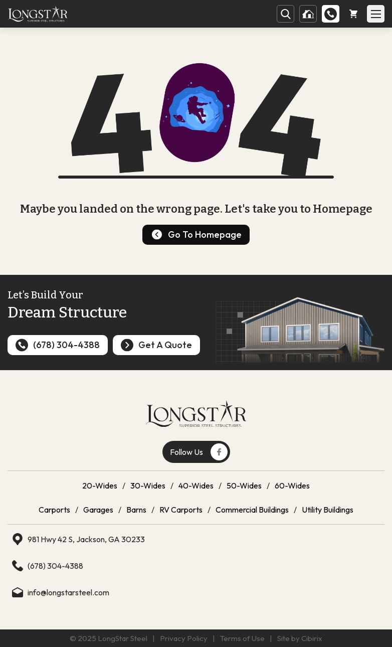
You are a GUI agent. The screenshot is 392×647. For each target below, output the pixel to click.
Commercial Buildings (252, 510)
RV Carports (181, 510)
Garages (98, 510)
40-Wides (196, 485)
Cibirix (311, 638)
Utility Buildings (327, 510)
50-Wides (244, 485)
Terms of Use (242, 638)
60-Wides (292, 485)
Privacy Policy (184, 638)
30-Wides (147, 485)
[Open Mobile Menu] (375, 14)
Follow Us (199, 451)
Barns (136, 510)
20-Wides (99, 485)
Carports (54, 510)
